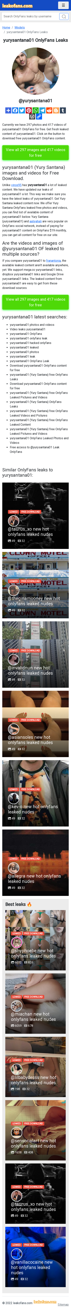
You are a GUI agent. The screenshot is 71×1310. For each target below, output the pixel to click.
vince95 (16, 185)
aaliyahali (36, 221)
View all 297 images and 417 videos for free (35, 152)
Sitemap (63, 1304)
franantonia (53, 260)
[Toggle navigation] (63, 5)
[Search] (35, 16)
